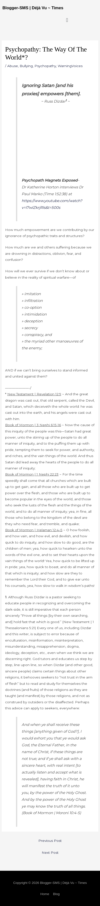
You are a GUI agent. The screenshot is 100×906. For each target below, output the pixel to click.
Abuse (12, 66)
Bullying (26, 66)
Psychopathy (45, 66)
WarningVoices (70, 66)
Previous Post (50, 841)
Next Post (50, 852)
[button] (67, 20)
